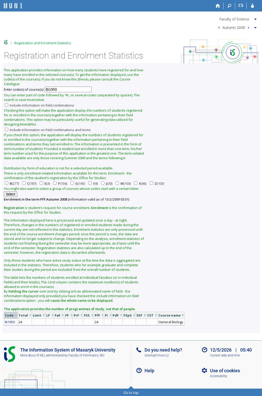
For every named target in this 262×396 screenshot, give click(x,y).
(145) (77, 183)
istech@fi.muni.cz (157, 355)
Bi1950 (10, 322)
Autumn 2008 (234, 27)
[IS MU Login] (252, 6)
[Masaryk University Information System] (13, 5)
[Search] (229, 6)
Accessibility (218, 376)
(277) (12, 183)
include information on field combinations (39, 105)
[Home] (218, 6)
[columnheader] (11, 315)
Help (149, 370)
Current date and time (225, 355)
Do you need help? (163, 350)
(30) (106, 183)
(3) (45, 183)
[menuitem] (236, 18)
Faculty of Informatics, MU (86, 355)
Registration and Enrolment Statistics (42, 43)
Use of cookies (225, 370)
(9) (93, 183)
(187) (29, 183)
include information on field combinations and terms (48, 129)
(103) (123, 183)
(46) (140, 183)
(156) (60, 183)
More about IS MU (32, 355)
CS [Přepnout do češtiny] (240, 5)
